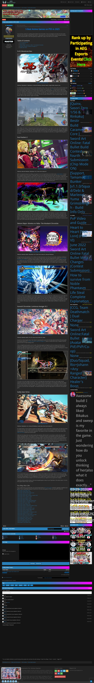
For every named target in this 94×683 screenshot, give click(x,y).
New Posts (71, 2)
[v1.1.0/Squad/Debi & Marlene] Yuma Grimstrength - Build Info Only (80, 199)
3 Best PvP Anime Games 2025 (23, 520)
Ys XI (52, 89)
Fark (3, 538)
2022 (12, 585)
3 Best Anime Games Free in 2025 (24, 494)
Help (89, 2)
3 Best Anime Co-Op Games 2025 (24, 522)
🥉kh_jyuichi (75, 75)
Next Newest (11, 528)
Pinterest (38, 537)
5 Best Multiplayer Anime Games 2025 (25, 518)
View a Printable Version (8, 577)
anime (8, 585)
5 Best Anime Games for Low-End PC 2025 (25, 508)
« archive (90, 588)
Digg (54, 536)
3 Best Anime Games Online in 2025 (24, 519)
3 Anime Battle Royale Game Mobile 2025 (10, 571)
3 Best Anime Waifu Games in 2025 (24, 499)
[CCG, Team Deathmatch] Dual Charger (79, 314)
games (21, 585)
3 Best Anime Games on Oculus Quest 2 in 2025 (26, 514)
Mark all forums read (60, 676)
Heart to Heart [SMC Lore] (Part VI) (79, 233)
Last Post (4, 19)
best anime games (48, 487)
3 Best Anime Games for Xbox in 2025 (25, 513)
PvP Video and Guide (78, 220)
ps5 (16, 585)
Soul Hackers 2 (23, 43)
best (25, 585)
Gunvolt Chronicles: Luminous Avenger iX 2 (28, 46)
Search (77, 2)
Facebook (4, 536)
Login (4, 5)
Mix (37, 538)
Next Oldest (5, 528)
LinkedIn (21, 538)
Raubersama (86, 392)
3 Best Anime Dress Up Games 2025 (24, 510)
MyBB (7, 682)
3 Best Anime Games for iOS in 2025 (24, 506)
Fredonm (74, 78)
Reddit (38, 536)
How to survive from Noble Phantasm (80, 281)
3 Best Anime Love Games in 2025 (24, 498)
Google (54, 538)
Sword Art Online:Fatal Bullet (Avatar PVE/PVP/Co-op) (80, 340)
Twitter (21, 536)
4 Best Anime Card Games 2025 (23, 490)
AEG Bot (8, 602)
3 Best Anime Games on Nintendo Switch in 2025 (27, 505)
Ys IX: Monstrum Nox (24, 42)
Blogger (54, 537)
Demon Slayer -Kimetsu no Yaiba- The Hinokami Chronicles (31, 45)
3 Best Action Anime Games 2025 (24, 504)
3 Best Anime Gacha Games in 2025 (24, 517)
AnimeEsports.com (6, 7)
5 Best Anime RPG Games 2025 (23, 503)
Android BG (17, 682)
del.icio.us (5, 537)
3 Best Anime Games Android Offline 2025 (25, 509)
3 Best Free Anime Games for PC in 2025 (25, 515)
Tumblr (21, 537)
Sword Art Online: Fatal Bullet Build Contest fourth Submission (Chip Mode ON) (80, 153)
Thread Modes (66, 22)
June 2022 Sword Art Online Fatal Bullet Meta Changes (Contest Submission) (79, 257)
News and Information (15, 7)
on (31, 585)
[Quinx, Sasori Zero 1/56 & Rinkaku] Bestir (79, 112)
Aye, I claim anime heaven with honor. (12, 677)
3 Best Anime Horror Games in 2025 (24, 496)
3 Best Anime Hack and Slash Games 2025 (25, 492)
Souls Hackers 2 (60, 174)
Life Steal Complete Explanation (79, 297)
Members (83, 2)
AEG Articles (24, 7)
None (74, 325)
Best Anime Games (32, 7)
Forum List (63, 2)
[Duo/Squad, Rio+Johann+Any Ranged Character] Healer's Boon (80, 373)
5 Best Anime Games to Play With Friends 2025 (26, 500)
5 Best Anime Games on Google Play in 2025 (26, 501)
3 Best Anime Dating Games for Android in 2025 (27, 512)
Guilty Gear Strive (23, 47)
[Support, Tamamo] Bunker (77, 177)
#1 (67, 25)
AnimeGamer (37, 26)
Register (10, 5)
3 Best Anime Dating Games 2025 (24, 491)
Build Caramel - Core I (77, 129)
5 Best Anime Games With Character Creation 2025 (27, 495)
